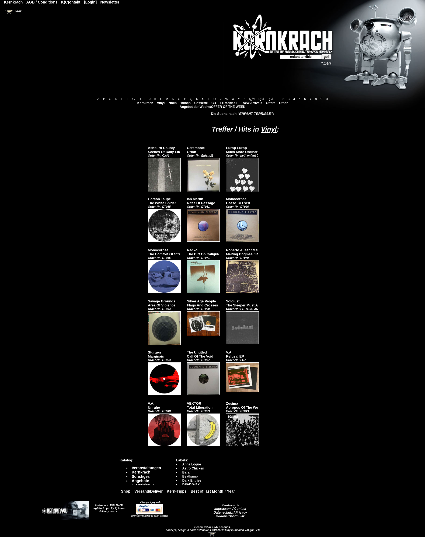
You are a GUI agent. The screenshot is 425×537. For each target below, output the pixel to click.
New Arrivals (252, 103)
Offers (270, 103)
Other (283, 103)
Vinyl (161, 103)
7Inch (172, 103)
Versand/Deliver (148, 491)
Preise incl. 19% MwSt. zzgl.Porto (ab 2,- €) (108, 507)
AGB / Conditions (42, 2)
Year (231, 491)
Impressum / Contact (230, 509)
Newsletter (110, 2)
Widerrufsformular (230, 516)
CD (213, 103)
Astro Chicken (193, 468)
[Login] (90, 2)
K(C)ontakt (71, 2)
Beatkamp (190, 476)
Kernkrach (145, 103)
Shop (125, 491)
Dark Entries (191, 480)
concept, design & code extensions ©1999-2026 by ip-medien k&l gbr (210, 530)
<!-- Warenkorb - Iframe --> (212, 534)
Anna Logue (191, 464)
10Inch (185, 103)
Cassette (201, 103)
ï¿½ (252, 99)
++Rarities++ (229, 103)
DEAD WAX (191, 484)
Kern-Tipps (177, 491)
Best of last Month (207, 491)
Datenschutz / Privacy (230, 512)
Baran (186, 472)
